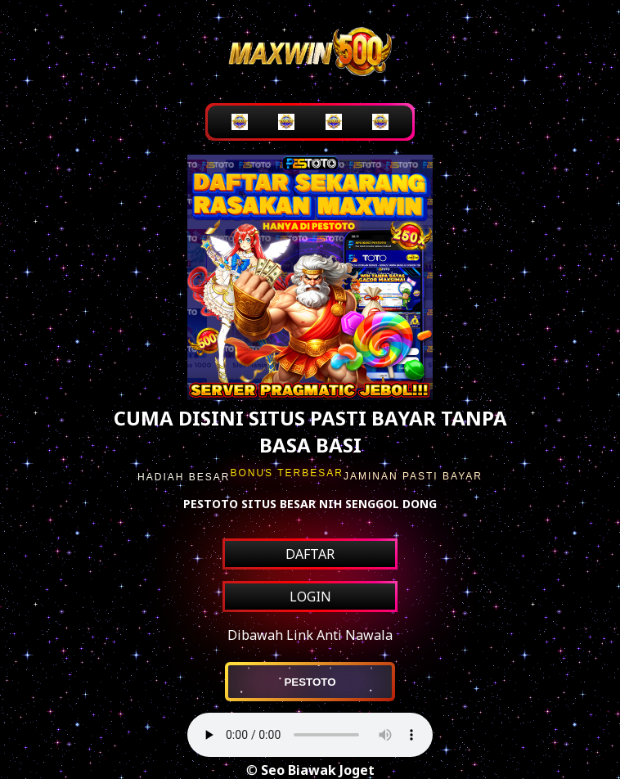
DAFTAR (310, 554)
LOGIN (310, 597)
